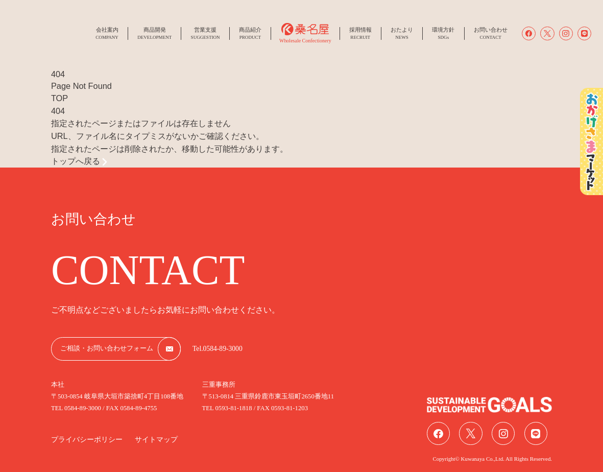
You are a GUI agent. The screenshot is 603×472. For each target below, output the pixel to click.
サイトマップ (156, 439)
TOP (59, 98)
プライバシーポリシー (87, 439)
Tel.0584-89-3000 (217, 348)
